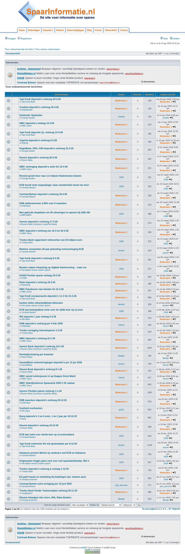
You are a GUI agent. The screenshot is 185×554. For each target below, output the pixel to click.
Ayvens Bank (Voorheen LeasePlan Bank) (39, 224)
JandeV (121, 304)
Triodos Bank (27, 243)
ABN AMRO (26, 215)
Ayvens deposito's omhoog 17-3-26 (38, 221)
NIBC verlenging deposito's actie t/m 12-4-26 (43, 166)
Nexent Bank (27, 160)
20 (170, 509)
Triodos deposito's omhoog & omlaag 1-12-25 (44, 469)
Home (22, 30)
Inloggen (10, 38)
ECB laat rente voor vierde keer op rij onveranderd (46, 434)
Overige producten (29, 479)
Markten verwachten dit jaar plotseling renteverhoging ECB (51, 249)
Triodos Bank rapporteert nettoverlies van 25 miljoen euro (50, 240)
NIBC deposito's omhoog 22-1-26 (37, 338)
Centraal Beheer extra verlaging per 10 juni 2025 (45, 483)
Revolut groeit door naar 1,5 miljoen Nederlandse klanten (50, 176)
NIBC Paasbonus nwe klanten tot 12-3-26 (41, 289)
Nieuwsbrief (111, 30)
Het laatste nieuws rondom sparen (36, 270)
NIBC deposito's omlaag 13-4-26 (36, 123)
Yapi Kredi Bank (28, 102)
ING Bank (26, 319)
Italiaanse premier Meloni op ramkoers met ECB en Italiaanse (52, 453)
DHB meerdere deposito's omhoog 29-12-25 (43, 400)
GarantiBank (27, 365)
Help (164, 38)
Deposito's (48, 30)
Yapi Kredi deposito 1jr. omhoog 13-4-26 (41, 132)
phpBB (83, 548)
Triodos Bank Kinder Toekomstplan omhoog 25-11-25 (48, 490)
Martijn (121, 356)
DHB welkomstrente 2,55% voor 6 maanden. (43, 203)
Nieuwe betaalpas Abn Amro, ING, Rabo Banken (45, 497)
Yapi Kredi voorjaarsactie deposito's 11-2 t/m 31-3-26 (47, 296)
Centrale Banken (29, 188)
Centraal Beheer (28, 197)
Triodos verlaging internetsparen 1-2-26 (40, 330)
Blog (89, 30)
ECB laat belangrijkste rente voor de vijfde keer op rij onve (51, 309)
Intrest (121, 325)
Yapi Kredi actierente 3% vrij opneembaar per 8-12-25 (48, 443)
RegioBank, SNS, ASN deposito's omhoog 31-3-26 (46, 148)
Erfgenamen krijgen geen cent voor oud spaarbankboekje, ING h (54, 461)
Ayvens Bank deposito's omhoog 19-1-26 (41, 346)
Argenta (24, 143)
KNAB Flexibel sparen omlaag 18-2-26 (39, 275)
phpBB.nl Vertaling (92, 550)
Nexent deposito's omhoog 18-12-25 (38, 425)
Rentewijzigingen (75, 30)
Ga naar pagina (149, 509)
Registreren (24, 38)
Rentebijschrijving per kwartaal (36, 354)
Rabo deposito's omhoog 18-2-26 (37, 282)
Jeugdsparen (27, 493)
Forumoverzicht (13, 53)
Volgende (176, 509)
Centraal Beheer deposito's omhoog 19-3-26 (43, 194)
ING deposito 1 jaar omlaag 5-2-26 (37, 316)
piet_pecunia (121, 485)
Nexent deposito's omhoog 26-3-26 (38, 157)
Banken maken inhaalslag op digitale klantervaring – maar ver (52, 267)
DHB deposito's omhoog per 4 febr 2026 (41, 323)
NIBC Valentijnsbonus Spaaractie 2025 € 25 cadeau (47, 383)
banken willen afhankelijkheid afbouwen (41, 303)
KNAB (24, 278)
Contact (124, 30)
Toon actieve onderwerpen (47, 49)
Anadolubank (26, 110)
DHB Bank (26, 206)
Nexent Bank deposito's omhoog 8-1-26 (40, 369)
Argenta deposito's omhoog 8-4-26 (38, 140)
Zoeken (175, 38)
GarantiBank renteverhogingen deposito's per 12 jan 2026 (50, 362)
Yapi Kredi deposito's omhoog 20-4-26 (40, 99)
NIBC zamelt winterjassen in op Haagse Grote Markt (47, 376)
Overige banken (28, 118)
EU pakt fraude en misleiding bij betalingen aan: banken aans (52, 477)
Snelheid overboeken (30, 408)
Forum (98, 30)
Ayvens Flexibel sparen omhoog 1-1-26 (40, 391)
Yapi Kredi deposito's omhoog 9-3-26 (39, 258)
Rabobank (26, 285)
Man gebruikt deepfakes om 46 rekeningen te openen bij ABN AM (54, 212)
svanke (121, 116)
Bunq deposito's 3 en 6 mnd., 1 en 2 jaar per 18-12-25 (48, 416)
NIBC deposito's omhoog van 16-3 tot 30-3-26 (43, 230)
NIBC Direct (27, 126)
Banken (60, 30)
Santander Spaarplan (30, 115)
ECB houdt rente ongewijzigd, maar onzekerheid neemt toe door (54, 185)
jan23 (121, 409)
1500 (121, 177)
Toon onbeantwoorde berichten (19, 49)
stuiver (121, 250)
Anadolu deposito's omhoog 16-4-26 (39, 107)
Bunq (24, 419)
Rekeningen (34, 30)
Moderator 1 (121, 100)
